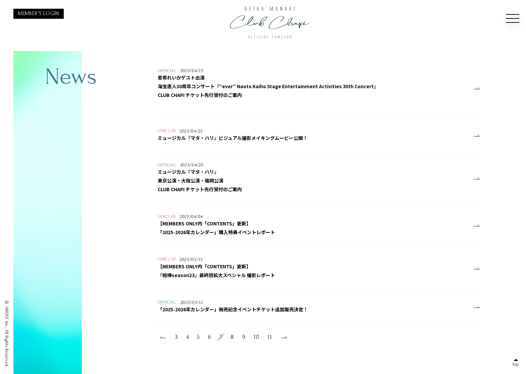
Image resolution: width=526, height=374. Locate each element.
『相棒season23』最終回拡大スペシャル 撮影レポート (216, 275)
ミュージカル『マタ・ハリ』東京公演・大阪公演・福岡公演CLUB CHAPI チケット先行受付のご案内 (200, 180)
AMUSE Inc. (6, 316)
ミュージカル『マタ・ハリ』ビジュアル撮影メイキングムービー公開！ (233, 138)
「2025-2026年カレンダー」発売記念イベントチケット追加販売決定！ (233, 309)
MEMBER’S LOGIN (38, 13)
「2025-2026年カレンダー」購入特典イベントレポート (216, 232)
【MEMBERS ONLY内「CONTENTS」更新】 (204, 223)
